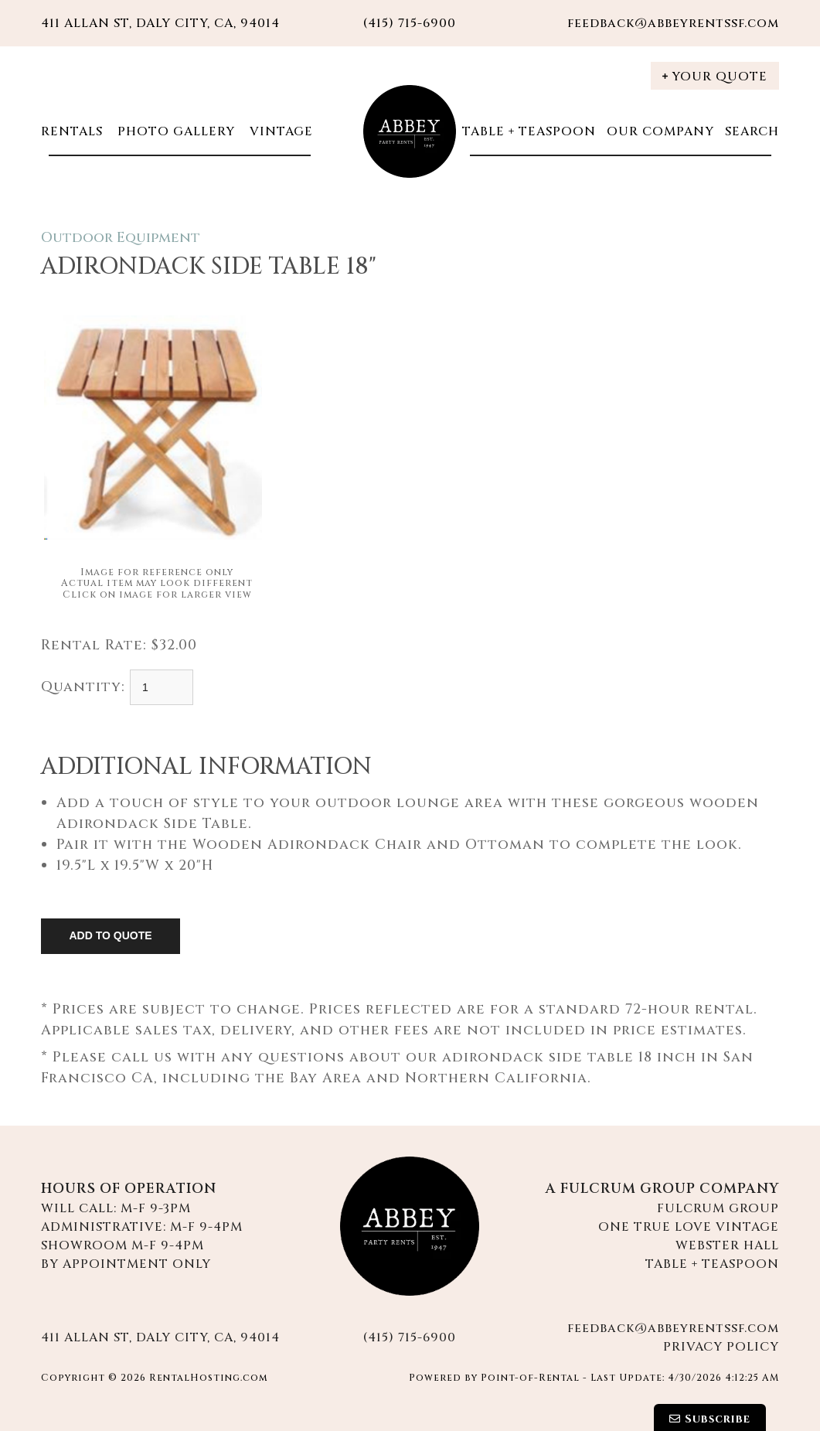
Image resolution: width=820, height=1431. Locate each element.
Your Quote (714, 76)
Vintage (279, 131)
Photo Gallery (174, 131)
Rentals (72, 131)
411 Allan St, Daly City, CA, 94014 (160, 23)
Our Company (660, 131)
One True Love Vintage (688, 1226)
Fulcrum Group (718, 1208)
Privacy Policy (721, 1346)
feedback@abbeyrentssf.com (673, 23)
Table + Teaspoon (529, 131)
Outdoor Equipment (120, 237)
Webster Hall (727, 1245)
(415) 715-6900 (409, 1337)
